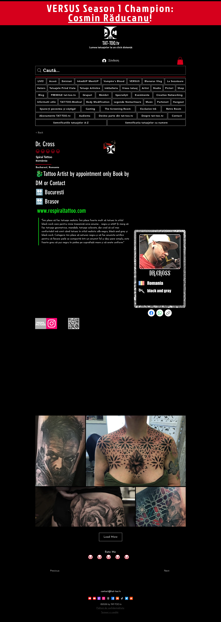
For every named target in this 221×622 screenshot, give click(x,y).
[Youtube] (89, 598)
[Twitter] (126, 598)
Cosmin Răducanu (108, 17)
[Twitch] (99, 598)
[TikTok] (122, 598)
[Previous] (60, 571)
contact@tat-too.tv (111, 591)
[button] (180, 61)
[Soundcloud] (117, 598)
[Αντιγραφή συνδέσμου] (168, 312)
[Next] (161, 571)
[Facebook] (151, 312)
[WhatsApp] (159, 312)
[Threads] (108, 598)
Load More (111, 537)
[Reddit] (131, 598)
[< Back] (46, 133)
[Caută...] (111, 70)
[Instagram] (103, 598)
